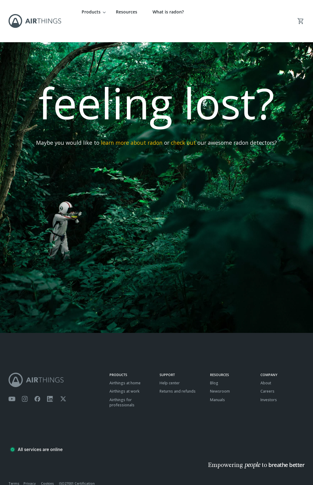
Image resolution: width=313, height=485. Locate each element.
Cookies (47, 465)
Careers (267, 373)
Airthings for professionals (121, 384)
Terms (14, 465)
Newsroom (220, 373)
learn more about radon (132, 124)
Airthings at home (125, 364)
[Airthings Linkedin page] (50, 381)
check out (183, 124)
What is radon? (168, 12)
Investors (268, 381)
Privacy (30, 465)
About (265, 364)
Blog (214, 364)
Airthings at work (124, 373)
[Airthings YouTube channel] (12, 381)
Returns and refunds (178, 373)
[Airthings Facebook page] (37, 381)
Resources (126, 12)
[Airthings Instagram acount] (25, 381)
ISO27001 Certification (77, 465)
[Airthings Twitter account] (63, 381)
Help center (170, 364)
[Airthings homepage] (56, 362)
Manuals (217, 381)
